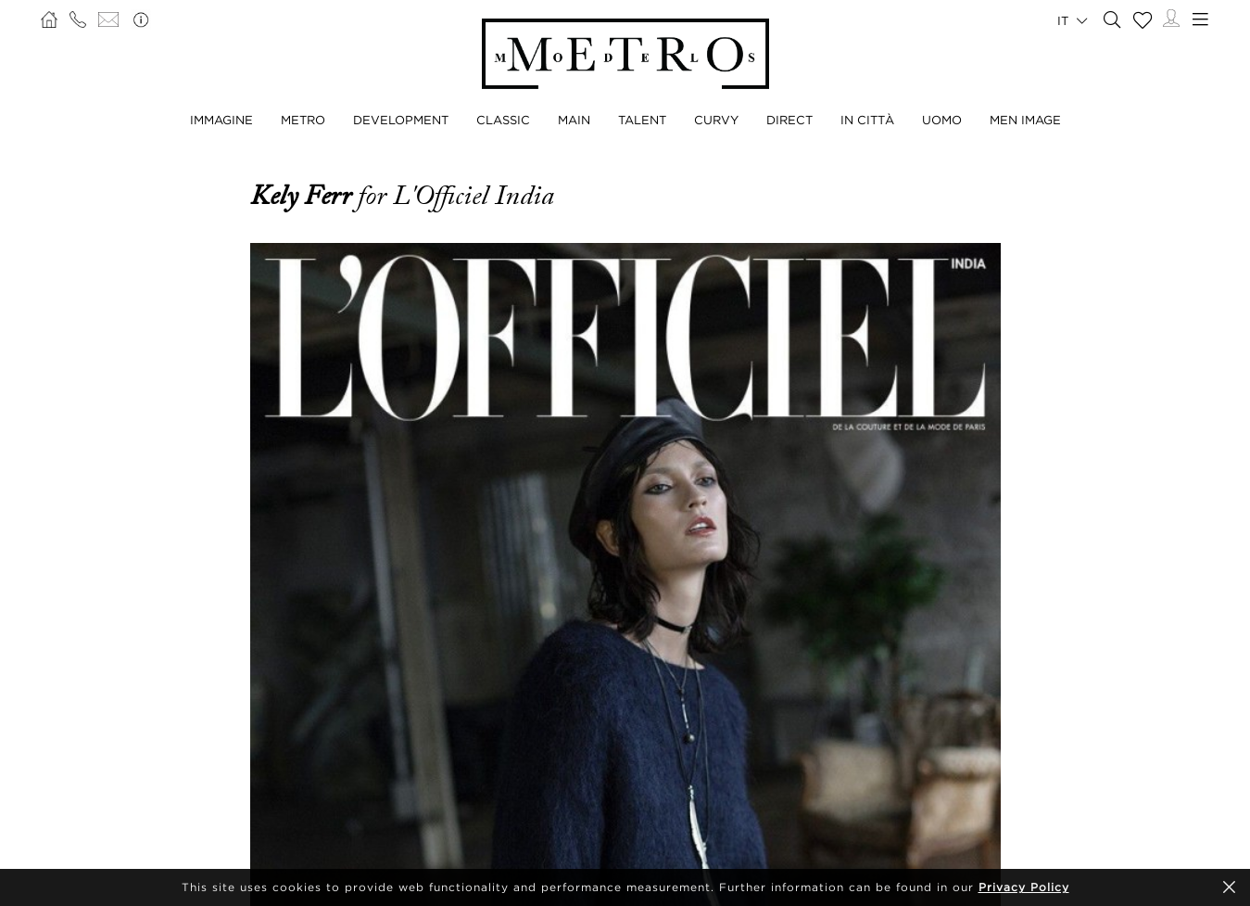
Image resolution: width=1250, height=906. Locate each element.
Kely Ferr (304, 195)
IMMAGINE (221, 119)
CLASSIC (503, 119)
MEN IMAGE (1025, 119)
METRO (303, 119)
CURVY (716, 119)
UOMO (942, 119)
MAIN (574, 119)
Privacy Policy (1024, 887)
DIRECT (789, 119)
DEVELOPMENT (400, 119)
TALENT (642, 119)
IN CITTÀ (867, 119)
